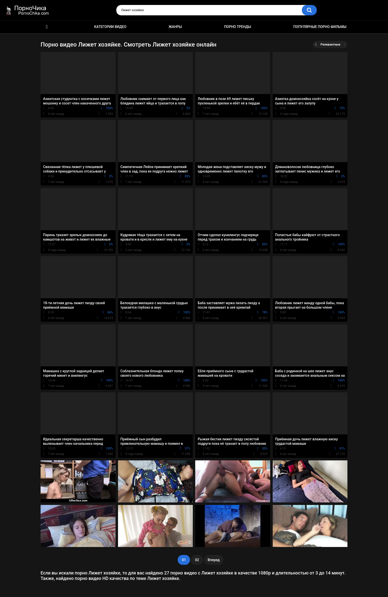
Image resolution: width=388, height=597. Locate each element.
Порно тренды (237, 27)
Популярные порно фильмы (319, 27)
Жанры (175, 27)
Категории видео (110, 27)
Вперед (213, 560)
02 (197, 560)
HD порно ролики (47, 27)
